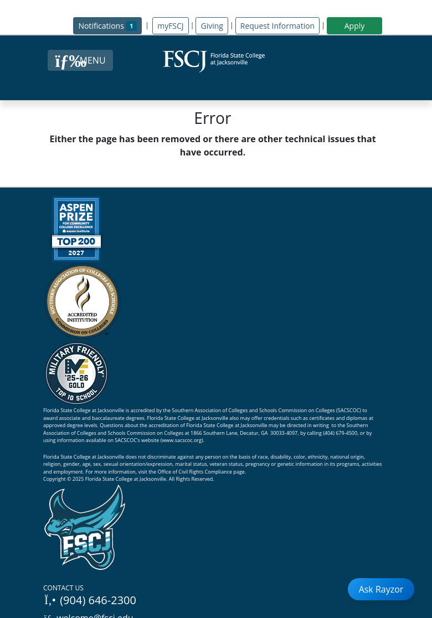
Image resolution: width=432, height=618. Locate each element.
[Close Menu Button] (80, 60)
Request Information (277, 25)
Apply (354, 25)
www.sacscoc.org (182, 440)
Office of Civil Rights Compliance (194, 471)
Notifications (110, 25)
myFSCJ (170, 25)
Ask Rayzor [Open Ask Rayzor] (381, 589)
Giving (211, 25)
